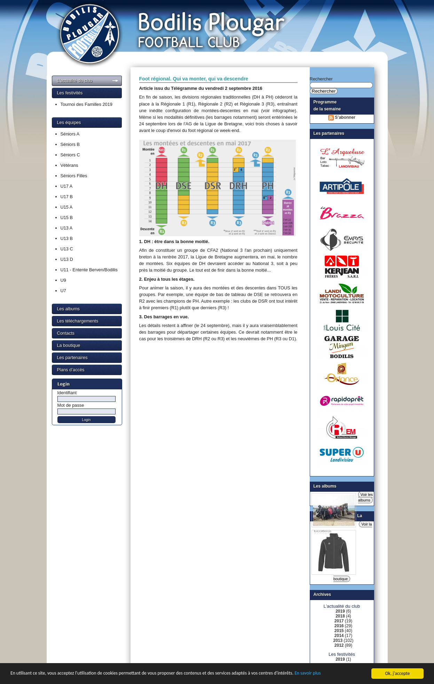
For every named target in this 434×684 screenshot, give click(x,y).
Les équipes (69, 122)
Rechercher (321, 78)
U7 (63, 290)
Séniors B (70, 144)
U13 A (67, 228)
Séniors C (70, 154)
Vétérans (69, 165)
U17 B (67, 196)
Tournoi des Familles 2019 (86, 104)
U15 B (67, 217)
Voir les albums (365, 497)
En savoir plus (307, 674)
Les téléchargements (77, 321)
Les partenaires (72, 357)
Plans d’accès (71, 369)
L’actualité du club (75, 80)
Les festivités (70, 92)
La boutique (68, 345)
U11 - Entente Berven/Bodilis (89, 269)
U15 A (67, 207)
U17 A (67, 186)
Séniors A (70, 134)
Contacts (66, 333)
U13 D (67, 259)
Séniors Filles (74, 175)
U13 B (67, 238)
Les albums (68, 308)
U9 (63, 280)
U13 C (67, 248)
